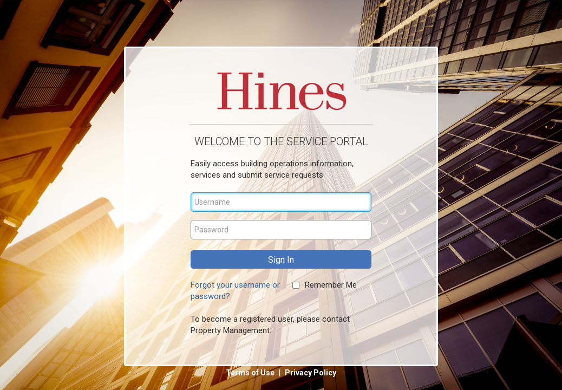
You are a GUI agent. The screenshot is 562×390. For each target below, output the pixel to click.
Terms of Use (251, 372)
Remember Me (331, 285)
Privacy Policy (310, 372)
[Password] (281, 229)
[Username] (281, 202)
